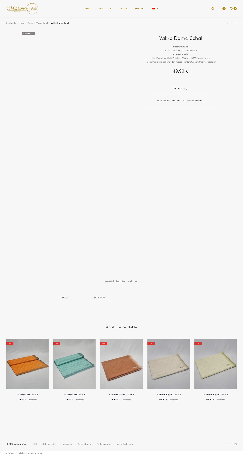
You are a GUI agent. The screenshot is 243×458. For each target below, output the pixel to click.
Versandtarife (84, 444)
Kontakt (139, 8)
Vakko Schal (42, 23)
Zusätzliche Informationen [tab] (121, 281)
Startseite (11, 23)
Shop (100, 8)
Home (88, 8)
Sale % (124, 8)
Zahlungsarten (104, 444)
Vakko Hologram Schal (121, 394)
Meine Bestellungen (126, 444)
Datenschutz (49, 444)
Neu (112, 8)
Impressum (66, 444)
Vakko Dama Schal (27, 394)
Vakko (30, 23)
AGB (35, 444)
